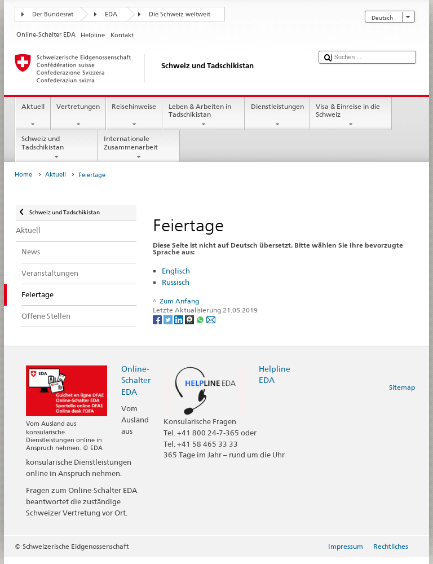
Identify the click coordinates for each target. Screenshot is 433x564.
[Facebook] (158, 319)
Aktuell (33, 115)
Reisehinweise (134, 115)
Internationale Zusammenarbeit (138, 147)
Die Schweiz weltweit (179, 14)
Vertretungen (78, 115)
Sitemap (402, 387)
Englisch (176, 270)
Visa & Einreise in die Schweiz (350, 115)
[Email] (210, 319)
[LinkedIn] (179, 319)
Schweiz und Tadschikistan (56, 147)
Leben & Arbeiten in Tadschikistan (203, 115)
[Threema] (190, 319)
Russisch (175, 282)
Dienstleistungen (277, 115)
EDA (111, 14)
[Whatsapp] (201, 319)
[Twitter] (169, 319)
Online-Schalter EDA (136, 380)
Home (23, 174)
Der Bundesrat (52, 14)
